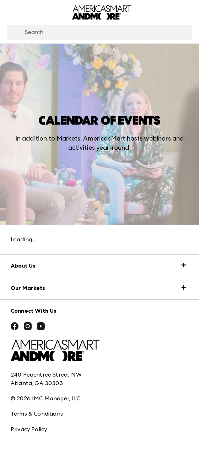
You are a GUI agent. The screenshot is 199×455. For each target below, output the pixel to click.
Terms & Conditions (37, 413)
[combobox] (99, 32)
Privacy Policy (29, 429)
